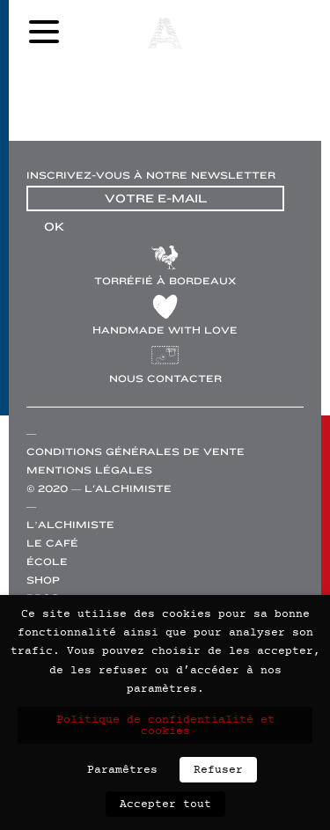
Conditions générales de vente (135, 452)
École (47, 562)
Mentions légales (89, 470)
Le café (52, 543)
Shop (43, 580)
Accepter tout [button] (165, 804)
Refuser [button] (218, 769)
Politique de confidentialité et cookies (165, 725)
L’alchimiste (70, 525)
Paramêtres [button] (122, 769)
